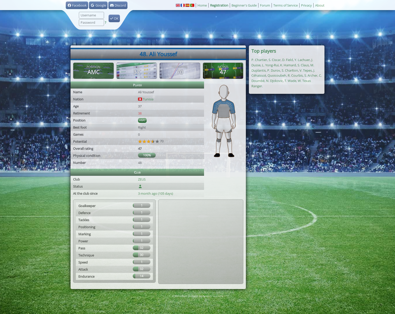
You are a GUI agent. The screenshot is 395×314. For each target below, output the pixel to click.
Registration (219, 5)
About (319, 5)
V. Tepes (306, 70)
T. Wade (290, 80)
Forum (265, 5)
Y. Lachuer (302, 60)
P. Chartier (259, 60)
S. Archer (310, 75)
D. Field (287, 60)
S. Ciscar (275, 60)
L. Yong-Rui (270, 65)
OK (114, 18)
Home (202, 5)
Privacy (306, 5)
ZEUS (142, 179)
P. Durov (273, 70)
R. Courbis (295, 75)
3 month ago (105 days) (155, 193)
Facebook (77, 5)
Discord (118, 5)
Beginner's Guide (244, 5)
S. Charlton (290, 70)
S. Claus (303, 65)
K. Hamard (288, 65)
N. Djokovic (274, 80)
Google (98, 5)
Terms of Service (285, 5)
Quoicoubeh (277, 75)
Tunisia (145, 99)
